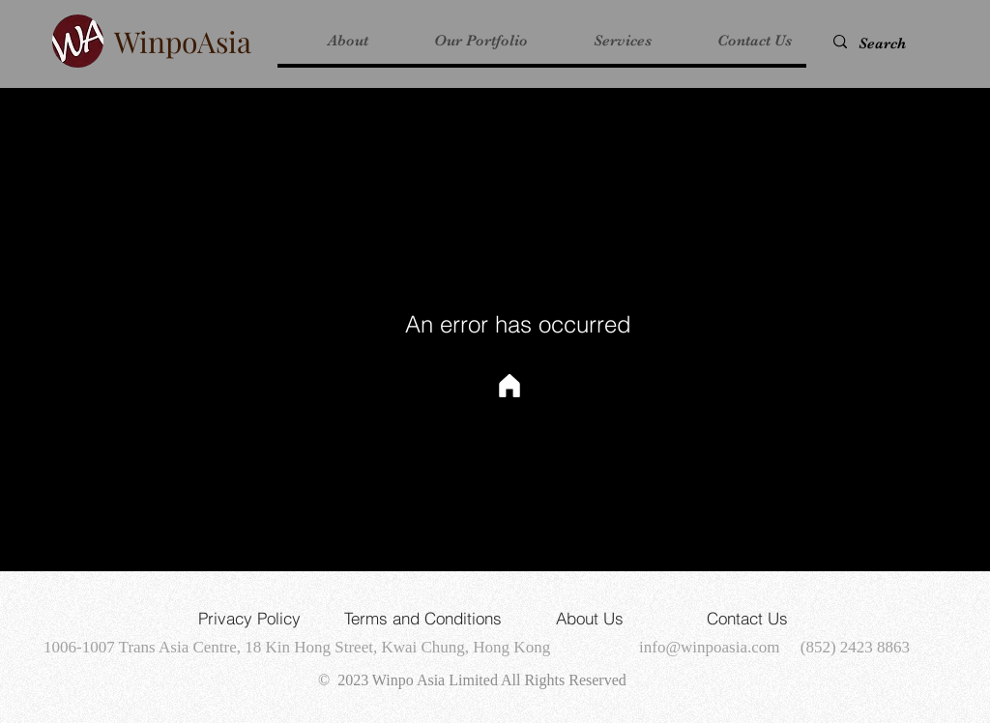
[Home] (509, 385)
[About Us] (589, 618)
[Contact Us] (747, 618)
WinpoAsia (182, 41)
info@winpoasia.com (709, 647)
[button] (462, 41)
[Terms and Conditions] (423, 618)
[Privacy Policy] (249, 618)
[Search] (893, 43)
